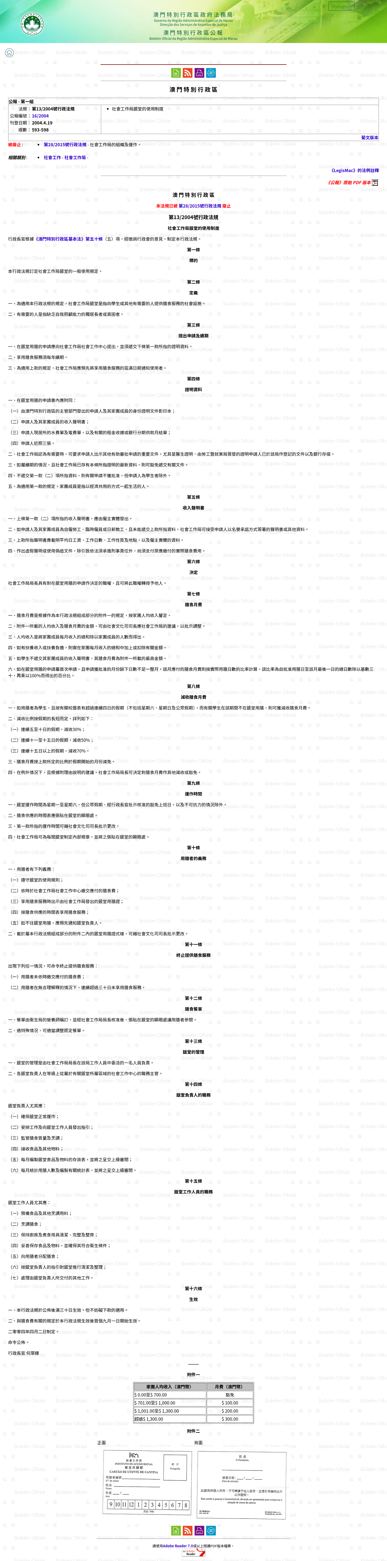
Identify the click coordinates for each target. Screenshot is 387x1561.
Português (341, 6)
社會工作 (52, 157)
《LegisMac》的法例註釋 (354, 170)
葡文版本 (369, 137)
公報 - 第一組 (21, 101)
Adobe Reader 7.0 (178, 1545)
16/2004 (40, 115)
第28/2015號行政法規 (65, 144)
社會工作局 (75, 157)
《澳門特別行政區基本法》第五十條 (68, 239)
